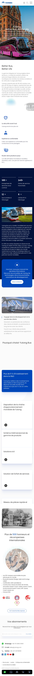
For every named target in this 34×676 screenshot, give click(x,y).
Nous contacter (17, 286)
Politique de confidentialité (23, 662)
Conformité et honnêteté (9, 664)
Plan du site (6, 662)
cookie (12, 662)
